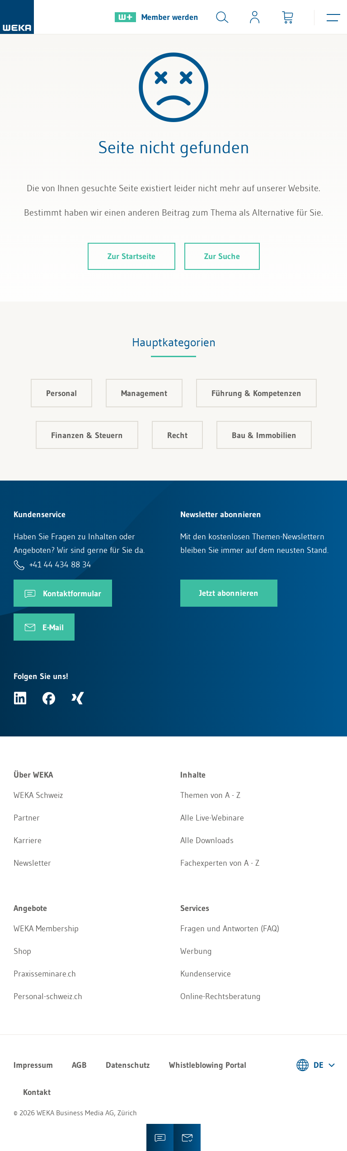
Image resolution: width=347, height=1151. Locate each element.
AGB (79, 1065)
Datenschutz (128, 1065)
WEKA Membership (46, 929)
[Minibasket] (287, 17)
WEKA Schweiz (38, 795)
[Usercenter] (255, 17)
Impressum (33, 1065)
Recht (177, 435)
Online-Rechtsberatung (220, 996)
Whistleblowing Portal (207, 1065)
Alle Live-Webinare (212, 818)
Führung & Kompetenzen (256, 393)
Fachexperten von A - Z (219, 863)
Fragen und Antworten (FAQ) (229, 929)
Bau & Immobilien (264, 435)
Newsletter (32, 863)
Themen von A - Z (210, 795)
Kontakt (37, 1092)
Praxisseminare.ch (45, 974)
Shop (22, 951)
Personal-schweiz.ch (48, 996)
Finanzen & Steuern (87, 435)
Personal (61, 393)
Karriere (28, 840)
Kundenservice (205, 974)
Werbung (196, 951)
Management (144, 393)
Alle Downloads (207, 840)
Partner (27, 818)
